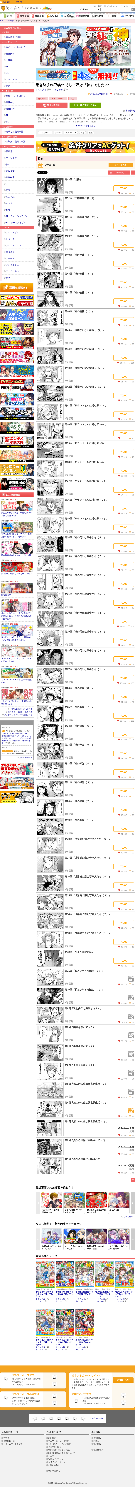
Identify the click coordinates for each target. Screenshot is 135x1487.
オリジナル (11, 79)
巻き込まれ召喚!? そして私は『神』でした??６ (44, 1342)
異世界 (58, 132)
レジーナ (10, 239)
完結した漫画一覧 (14, 131)
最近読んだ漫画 (13, 37)
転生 (8, 164)
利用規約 (52, 1438)
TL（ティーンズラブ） (17, 216)
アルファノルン (13, 245)
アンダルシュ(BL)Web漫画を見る (18, 658)
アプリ (6, 1438)
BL (7, 73)
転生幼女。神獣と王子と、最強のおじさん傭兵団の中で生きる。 (16, 582)
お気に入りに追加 (98, 94)
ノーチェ (10, 258)
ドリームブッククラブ (12, 1444)
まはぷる (58, 89)
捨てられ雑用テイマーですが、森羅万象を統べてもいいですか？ (16, 478)
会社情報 (97, 1438)
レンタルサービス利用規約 (59, 1444)
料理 (8, 210)
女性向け (10, 60)
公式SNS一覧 (97, 1418)
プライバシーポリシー (57, 1462)
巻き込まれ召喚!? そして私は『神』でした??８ (84, 1342)
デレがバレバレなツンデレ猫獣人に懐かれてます (16, 645)
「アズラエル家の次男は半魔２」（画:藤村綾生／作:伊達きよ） (16, 684)
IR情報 (96, 1441)
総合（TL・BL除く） (16, 47)
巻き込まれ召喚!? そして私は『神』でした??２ (64, 1294)
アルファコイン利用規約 (58, 1441)
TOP (1, 21)
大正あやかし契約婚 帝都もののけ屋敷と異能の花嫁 (16, 457)
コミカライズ (45, 132)
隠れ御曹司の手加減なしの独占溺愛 (16, 499)
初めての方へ (54, 1471)
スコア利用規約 (55, 1447)
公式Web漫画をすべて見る (21, 652)
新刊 (8, 278)
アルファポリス (58, 99)
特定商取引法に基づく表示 (59, 1450)
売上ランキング (13, 271)
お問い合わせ (54, 1465)
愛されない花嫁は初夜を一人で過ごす (16, 518)
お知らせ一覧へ (25, 701)
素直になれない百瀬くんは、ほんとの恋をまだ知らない (16, 603)
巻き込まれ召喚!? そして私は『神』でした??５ (124, 1294)
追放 (83, 132)
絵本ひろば (123, 1380)
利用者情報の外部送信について (61, 1453)
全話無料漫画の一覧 (15, 141)
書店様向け (98, 1450)
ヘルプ (51, 1456)
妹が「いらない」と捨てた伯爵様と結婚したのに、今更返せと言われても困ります (16, 559)
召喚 (91, 132)
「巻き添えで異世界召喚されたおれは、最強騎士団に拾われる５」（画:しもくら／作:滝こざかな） (16, 679)
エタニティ (11, 252)
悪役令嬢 (10, 171)
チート (9, 184)
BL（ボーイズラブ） (16, 223)
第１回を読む (51, 105)
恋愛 (8, 190)
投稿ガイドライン (55, 1459)
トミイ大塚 (41, 89)
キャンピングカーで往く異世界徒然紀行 (16, 624)
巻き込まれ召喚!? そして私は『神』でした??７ (64, 1342)
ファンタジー (70, 132)
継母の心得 (6, 538)
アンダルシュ (12, 265)
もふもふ (10, 197)
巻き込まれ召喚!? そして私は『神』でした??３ (84, 1294)
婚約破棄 (10, 177)
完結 (73, 99)
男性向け (42, 99)
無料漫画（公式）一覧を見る (20, 655)
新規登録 (6, 2)
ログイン (19, 2)
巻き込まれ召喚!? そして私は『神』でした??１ (44, 1294)
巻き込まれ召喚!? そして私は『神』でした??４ (104, 1294)
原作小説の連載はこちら (85, 105)
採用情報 (97, 1444)
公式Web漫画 (9, 21)
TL (7, 66)
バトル (9, 203)
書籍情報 (130, 110)
